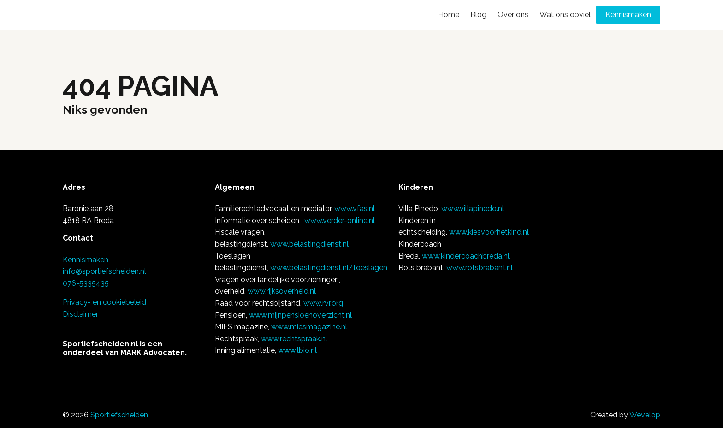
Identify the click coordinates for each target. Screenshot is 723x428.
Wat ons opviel (565, 14)
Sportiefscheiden (119, 414)
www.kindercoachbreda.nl (466, 256)
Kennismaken (628, 14)
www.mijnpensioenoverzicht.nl (300, 315)
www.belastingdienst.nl (309, 244)
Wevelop (644, 414)
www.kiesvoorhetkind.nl (489, 232)
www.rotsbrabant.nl (479, 267)
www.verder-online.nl (339, 220)
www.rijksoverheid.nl (282, 291)
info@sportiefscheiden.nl (104, 271)
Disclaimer (80, 314)
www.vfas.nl (354, 208)
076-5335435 (86, 283)
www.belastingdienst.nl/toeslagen (328, 267)
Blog (478, 14)
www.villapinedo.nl (472, 208)
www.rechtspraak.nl (294, 338)
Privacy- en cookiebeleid (104, 302)
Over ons (513, 14)
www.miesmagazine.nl (309, 326)
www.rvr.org (323, 303)
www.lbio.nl (297, 350)
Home (448, 14)
